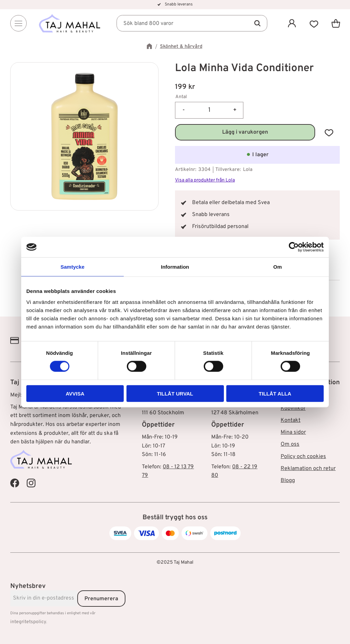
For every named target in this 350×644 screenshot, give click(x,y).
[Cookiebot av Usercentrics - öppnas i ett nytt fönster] (294, 247)
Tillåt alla (275, 393)
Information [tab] (175, 267)
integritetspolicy (28, 622)
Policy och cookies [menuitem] (303, 456)
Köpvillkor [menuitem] (293, 408)
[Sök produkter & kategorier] (192, 23)
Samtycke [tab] (72, 267)
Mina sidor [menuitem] (293, 432)
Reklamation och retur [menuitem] (308, 468)
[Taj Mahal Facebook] (14, 483)
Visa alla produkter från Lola (205, 180)
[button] (314, 23)
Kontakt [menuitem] (290, 420)
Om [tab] (277, 267)
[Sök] (257, 23)
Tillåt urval (175, 393)
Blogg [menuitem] (288, 480)
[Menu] (18, 23)
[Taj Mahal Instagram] (31, 483)
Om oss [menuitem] (290, 444)
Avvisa (75, 393)
